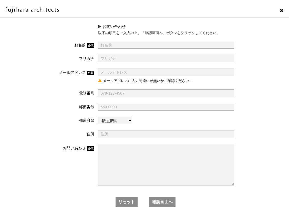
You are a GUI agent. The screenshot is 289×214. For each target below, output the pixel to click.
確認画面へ (162, 201)
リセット (126, 201)
